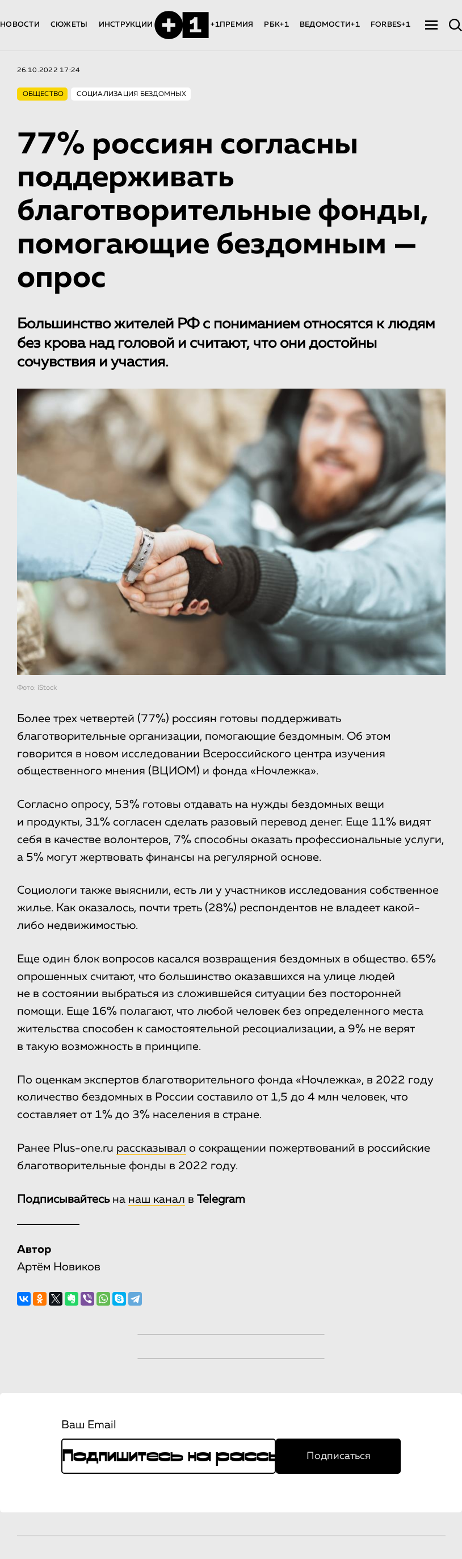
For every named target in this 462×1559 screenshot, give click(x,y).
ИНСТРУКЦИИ (126, 24)
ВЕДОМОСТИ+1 (330, 24)
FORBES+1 (390, 24)
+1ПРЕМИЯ (232, 24)
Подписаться (338, 1456)
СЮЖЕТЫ (69, 24)
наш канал (156, 1199)
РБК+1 (276, 24)
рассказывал (151, 1148)
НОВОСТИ (20, 24)
